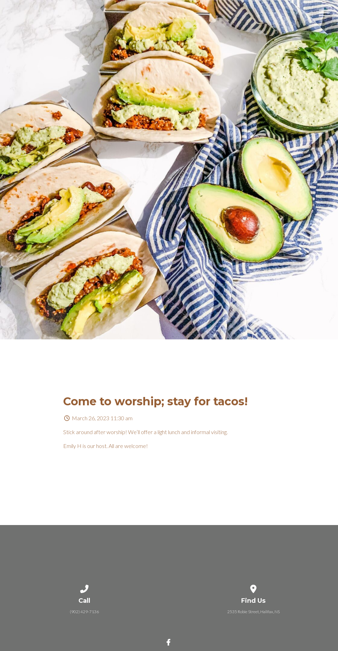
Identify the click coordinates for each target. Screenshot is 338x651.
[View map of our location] (254, 587)
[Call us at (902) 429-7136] (85, 587)
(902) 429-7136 (84, 611)
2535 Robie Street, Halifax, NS (253, 611)
